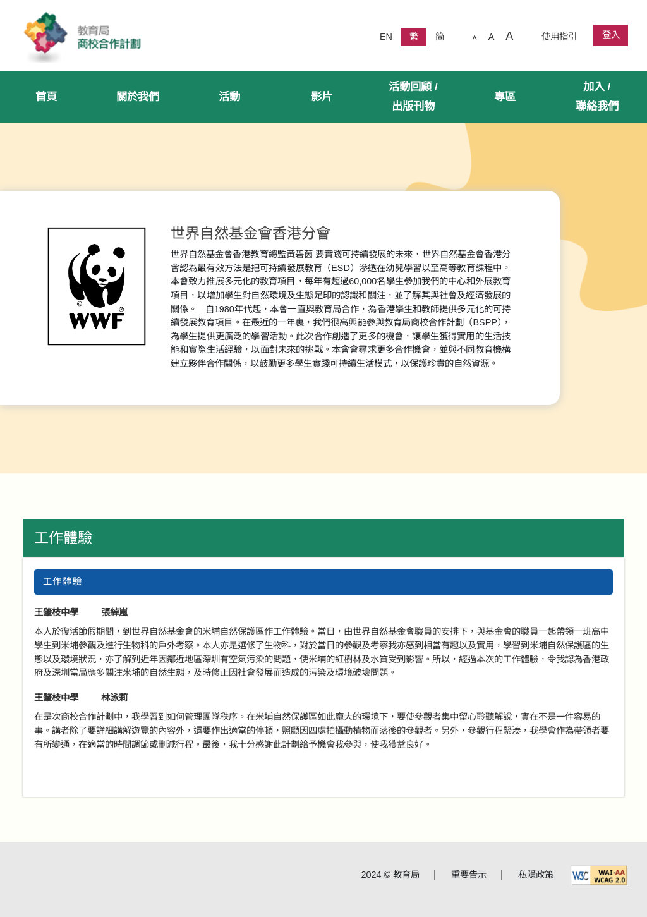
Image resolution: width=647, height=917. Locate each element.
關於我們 (137, 96)
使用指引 (559, 37)
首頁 (46, 96)
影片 (321, 96)
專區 (505, 96)
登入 (611, 35)
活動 (229, 96)
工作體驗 (63, 538)
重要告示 (469, 875)
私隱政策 (535, 875)
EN (386, 37)
